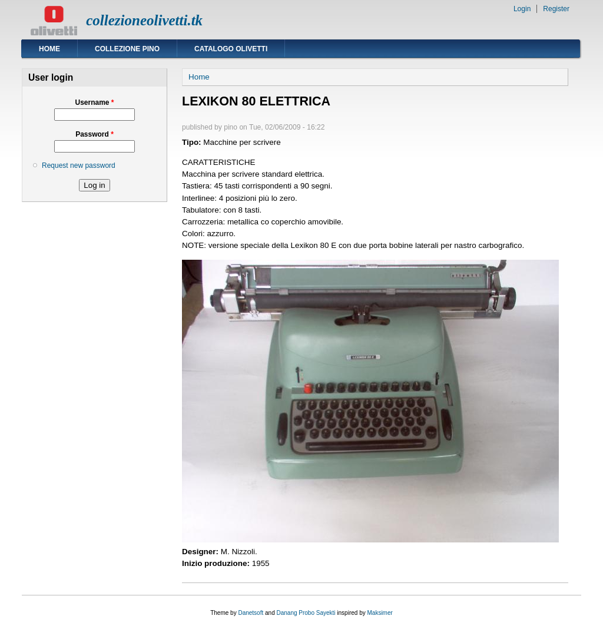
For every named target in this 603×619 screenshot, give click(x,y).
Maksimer (379, 613)
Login (522, 9)
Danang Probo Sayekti (305, 613)
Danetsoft (250, 613)
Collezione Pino (127, 49)
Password (94, 134)
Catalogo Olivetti (230, 49)
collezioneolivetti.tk (144, 20)
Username (94, 102)
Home (49, 49)
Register (556, 9)
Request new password (78, 165)
